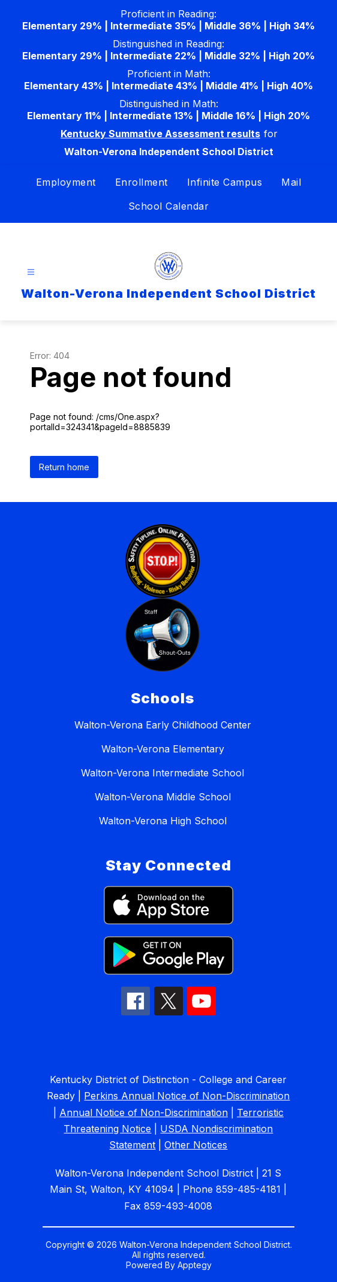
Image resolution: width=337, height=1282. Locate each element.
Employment (66, 182)
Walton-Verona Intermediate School (162, 773)
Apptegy (194, 1265)
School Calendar (168, 206)
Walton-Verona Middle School (163, 797)
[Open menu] (31, 272)
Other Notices (195, 1145)
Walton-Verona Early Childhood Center (162, 725)
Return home (64, 467)
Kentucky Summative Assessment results (160, 134)
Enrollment (141, 182)
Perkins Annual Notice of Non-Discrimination (187, 1096)
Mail (291, 182)
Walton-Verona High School (163, 821)
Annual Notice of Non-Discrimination (143, 1112)
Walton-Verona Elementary (162, 749)
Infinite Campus (225, 182)
